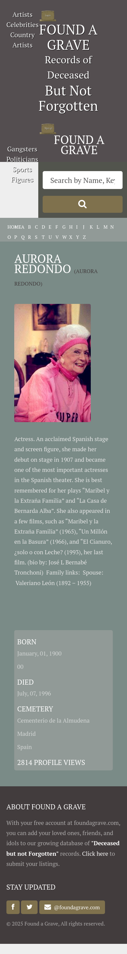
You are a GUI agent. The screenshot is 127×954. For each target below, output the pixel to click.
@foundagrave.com (75, 907)
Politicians (22, 159)
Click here (95, 853)
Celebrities (22, 24)
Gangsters (22, 148)
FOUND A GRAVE (68, 37)
